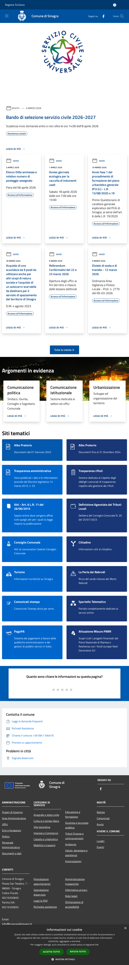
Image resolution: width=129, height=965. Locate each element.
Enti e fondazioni (11, 830)
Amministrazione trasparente (75, 881)
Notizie (101, 812)
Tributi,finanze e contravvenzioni (74, 836)
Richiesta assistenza (45, 907)
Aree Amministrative (14, 818)
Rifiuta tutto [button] (78, 951)
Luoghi (100, 841)
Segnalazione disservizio (41, 892)
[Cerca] (122, 16)
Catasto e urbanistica (46, 839)
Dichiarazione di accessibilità (74, 904)
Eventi (100, 847)
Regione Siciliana (15, 5)
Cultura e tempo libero (46, 821)
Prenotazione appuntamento (42, 881)
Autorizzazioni (73, 861)
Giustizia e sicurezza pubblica (76, 825)
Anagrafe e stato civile (46, 815)
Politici (6, 836)
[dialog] (64, 945)
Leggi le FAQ (41, 901)
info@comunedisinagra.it (17, 924)
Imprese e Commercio (46, 833)
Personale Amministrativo (11, 845)
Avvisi (15, 108)
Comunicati (103, 818)
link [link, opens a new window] (97, 944)
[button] (64, 959)
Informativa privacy (76, 890)
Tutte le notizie (64, 350)
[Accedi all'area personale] (114, 5)
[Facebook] (102, 16)
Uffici (5, 824)
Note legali (71, 896)
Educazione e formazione (72, 814)
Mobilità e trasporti (44, 845)
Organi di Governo (12, 812)
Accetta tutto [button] (51, 951)
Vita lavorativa (42, 827)
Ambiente (70, 844)
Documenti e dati (12, 853)
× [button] (125, 928)
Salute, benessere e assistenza (76, 852)
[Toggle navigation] (7, 16)
